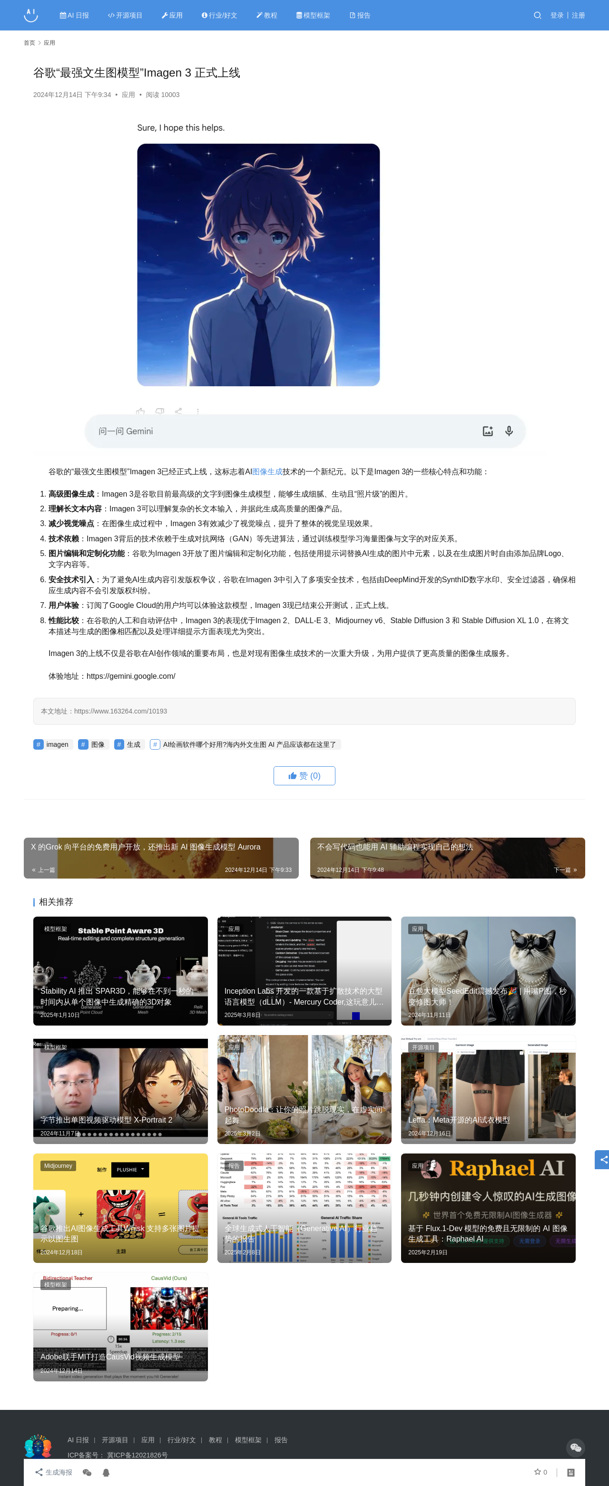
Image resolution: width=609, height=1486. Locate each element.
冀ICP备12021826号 (137, 1455)
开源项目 (125, 15)
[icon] (575, 1447)
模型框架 (314, 15)
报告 (360, 15)
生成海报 (52, 1472)
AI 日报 (74, 15)
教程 (267, 15)
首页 (29, 42)
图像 (259, 472)
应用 (172, 15)
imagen (58, 744)
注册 (578, 15)
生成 (275, 472)
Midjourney (58, 1166)
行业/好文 (220, 15)
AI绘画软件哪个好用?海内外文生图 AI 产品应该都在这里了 (249, 744)
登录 (557, 15)
